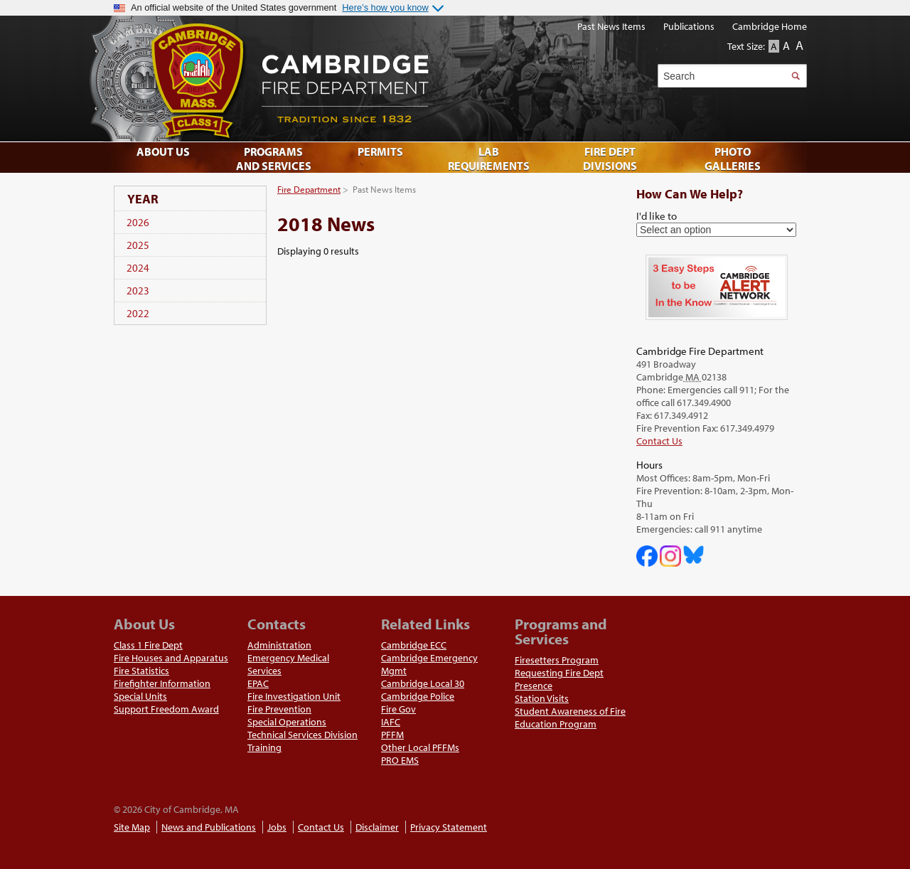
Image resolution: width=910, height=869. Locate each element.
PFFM (392, 734)
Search (795, 75)
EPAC (258, 683)
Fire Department (309, 189)
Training (264, 747)
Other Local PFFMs (420, 747)
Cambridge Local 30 (422, 683)
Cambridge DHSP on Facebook (647, 556)
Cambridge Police (417, 696)
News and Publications (208, 827)
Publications (688, 26)
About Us (163, 151)
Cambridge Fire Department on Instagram (670, 556)
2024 (138, 267)
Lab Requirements (489, 158)
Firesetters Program (557, 660)
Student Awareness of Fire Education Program (570, 717)
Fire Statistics (141, 670)
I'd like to (656, 215)
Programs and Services (273, 158)
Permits (380, 151)
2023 (138, 290)
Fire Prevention (279, 709)
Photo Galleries (733, 158)
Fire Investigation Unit (294, 696)
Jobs (277, 827)
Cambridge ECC (413, 645)
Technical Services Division (302, 734)
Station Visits (542, 698)
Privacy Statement (448, 827)
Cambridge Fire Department (441, 79)
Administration (279, 645)
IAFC (390, 721)
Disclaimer (377, 827)
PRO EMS (400, 760)
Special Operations (286, 721)
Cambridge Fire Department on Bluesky (694, 554)
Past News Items (611, 26)
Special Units (140, 696)
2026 (138, 222)
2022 (138, 313)
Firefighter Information (162, 683)
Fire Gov (398, 709)
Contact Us (659, 440)
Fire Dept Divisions (610, 158)
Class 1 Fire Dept (148, 645)
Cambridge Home (769, 26)
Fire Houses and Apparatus (171, 657)
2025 (138, 245)
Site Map (132, 827)
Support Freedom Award (166, 709)
